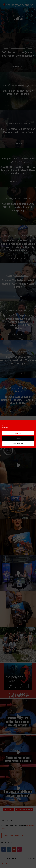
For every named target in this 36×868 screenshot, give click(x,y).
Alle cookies (18, 433)
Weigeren (18, 438)
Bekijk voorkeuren (18, 444)
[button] (33, 422)
